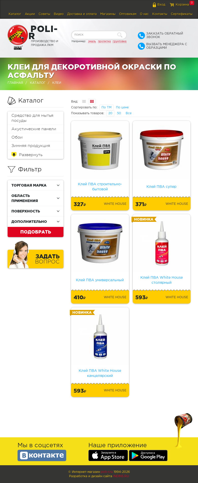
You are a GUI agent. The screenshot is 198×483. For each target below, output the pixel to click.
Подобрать (35, 231)
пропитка (104, 41)
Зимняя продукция (30, 145)
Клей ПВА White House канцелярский (100, 373)
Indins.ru (121, 476)
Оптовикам (127, 14)
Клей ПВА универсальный (100, 280)
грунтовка (119, 41)
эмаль (92, 41)
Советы (44, 14)
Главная (15, 82)
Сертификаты (181, 14)
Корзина (182, 4)
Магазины (108, 14)
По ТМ (106, 107)
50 (119, 113)
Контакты (159, 14)
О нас (144, 14)
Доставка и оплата (82, 14)
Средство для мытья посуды (32, 118)
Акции (30, 14)
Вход (161, 4)
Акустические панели (33, 129)
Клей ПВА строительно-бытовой (100, 187)
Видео (59, 14)
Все (128, 113)
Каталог (15, 14)
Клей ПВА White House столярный (161, 280)
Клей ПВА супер (161, 186)
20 (110, 113)
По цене (122, 107)
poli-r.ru (107, 472)
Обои (17, 137)
